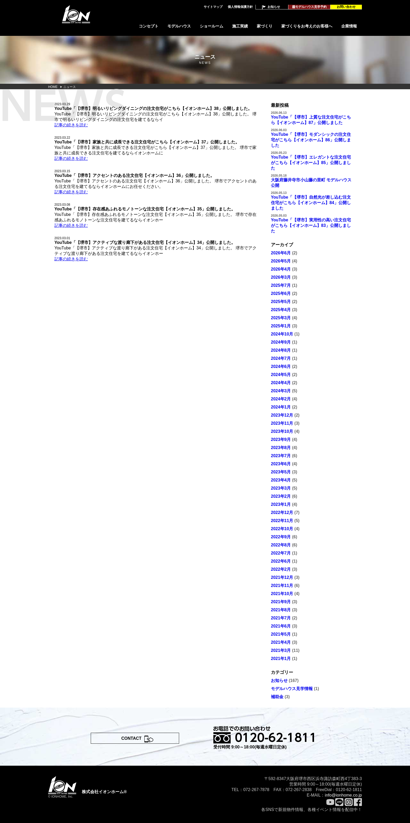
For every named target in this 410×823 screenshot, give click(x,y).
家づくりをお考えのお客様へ (306, 26)
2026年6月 (281, 253)
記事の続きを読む (71, 125)
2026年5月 (281, 261)
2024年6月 (281, 366)
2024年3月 (281, 391)
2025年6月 (281, 293)
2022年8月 (281, 545)
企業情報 (349, 26)
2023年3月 (281, 488)
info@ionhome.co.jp (343, 795)
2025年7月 (281, 285)
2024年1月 (281, 407)
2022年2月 (281, 569)
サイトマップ (213, 7)
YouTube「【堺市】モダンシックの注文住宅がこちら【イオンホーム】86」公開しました (311, 140)
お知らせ (273, 7)
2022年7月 (281, 553)
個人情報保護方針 (240, 7)
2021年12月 (282, 577)
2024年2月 (281, 399)
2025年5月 (281, 301)
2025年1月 (281, 326)
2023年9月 (281, 439)
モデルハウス (179, 26)
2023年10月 (282, 431)
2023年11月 (282, 423)
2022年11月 (282, 520)
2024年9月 (281, 342)
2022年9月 (281, 537)
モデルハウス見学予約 (309, 7)
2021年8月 (281, 610)
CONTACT (131, 738)
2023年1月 (281, 504)
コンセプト (148, 26)
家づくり (264, 26)
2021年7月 (281, 618)
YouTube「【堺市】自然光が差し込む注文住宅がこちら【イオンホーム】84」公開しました (311, 202)
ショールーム (211, 26)
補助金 (277, 697)
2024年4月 (281, 382)
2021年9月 (281, 602)
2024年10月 (282, 334)
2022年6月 (281, 561)
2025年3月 (281, 318)
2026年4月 (281, 269)
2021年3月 (281, 650)
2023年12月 (282, 415)
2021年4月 (281, 642)
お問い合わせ (346, 7)
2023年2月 (281, 496)
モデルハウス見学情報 (292, 688)
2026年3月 (281, 277)
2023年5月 (281, 472)
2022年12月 (282, 512)
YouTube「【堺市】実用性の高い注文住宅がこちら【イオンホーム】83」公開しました (311, 225)
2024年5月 (281, 374)
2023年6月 (281, 464)
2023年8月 (281, 447)
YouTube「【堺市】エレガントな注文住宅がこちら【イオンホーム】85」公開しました (311, 162)
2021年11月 (282, 585)
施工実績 (240, 26)
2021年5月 (281, 634)
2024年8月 (281, 350)
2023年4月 (281, 480)
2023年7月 (281, 456)
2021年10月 (282, 593)
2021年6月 (281, 626)
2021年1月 (281, 658)
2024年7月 (281, 358)
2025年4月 (281, 309)
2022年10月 (282, 529)
